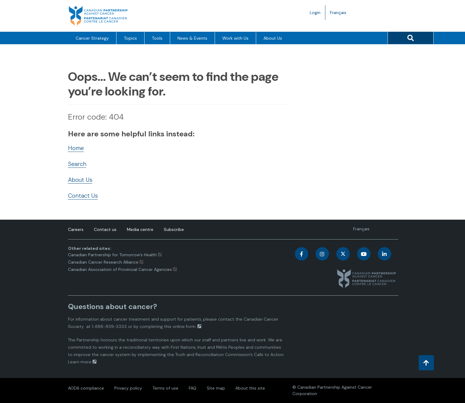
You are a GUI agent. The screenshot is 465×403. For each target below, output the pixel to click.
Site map (216, 388)
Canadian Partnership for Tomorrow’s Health (113, 254)
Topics (130, 38)
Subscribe (174, 229)
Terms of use (165, 388)
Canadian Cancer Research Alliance (103, 262)
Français (340, 14)
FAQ (192, 388)
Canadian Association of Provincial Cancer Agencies (120, 269)
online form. (184, 326)
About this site (250, 388)
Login (315, 12)
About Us (272, 38)
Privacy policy (128, 388)
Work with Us (235, 38)
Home (76, 148)
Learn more (79, 362)
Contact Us (83, 196)
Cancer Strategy (92, 38)
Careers (76, 229)
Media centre (140, 229)
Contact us (105, 229)
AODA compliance (86, 388)
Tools (157, 38)
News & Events (192, 38)
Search (77, 164)
